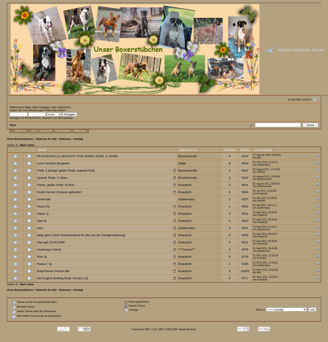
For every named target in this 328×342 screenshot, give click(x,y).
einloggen (44, 107)
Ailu (259, 157)
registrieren (64, 107)
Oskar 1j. (43, 213)
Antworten (230, 149)
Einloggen (46, 131)
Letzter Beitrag (264, 149)
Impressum (79, 131)
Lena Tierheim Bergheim (53, 163)
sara (40, 228)
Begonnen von (188, 149)
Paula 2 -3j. (44, 264)
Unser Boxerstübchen (20, 139)
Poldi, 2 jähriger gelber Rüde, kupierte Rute (66, 170)
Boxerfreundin (187, 156)
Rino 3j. (42, 256)
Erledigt (78, 139)
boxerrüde (44, 199)
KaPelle (261, 200)
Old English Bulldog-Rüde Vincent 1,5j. (63, 278)
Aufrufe (245, 149)
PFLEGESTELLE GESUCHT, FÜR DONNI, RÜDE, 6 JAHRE (77, 156)
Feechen (261, 258)
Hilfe (34, 131)
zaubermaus (263, 164)
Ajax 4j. (42, 221)
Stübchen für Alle (46, 139)
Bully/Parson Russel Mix (53, 271)
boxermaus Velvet (49, 249)
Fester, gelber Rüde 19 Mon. (56, 185)
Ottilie (182, 163)
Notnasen (65, 139)
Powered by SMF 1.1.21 (144, 329)
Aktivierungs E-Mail (39, 110)
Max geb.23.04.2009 (51, 242)
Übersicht (20, 131)
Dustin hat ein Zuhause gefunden (59, 192)
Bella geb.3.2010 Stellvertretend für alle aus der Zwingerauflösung (81, 235)
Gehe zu (260, 309)
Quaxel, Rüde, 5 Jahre (52, 177)
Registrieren (63, 131)
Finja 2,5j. (43, 206)
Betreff (42, 149)
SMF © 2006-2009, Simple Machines (177, 329)
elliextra (261, 172)
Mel (259, 272)
